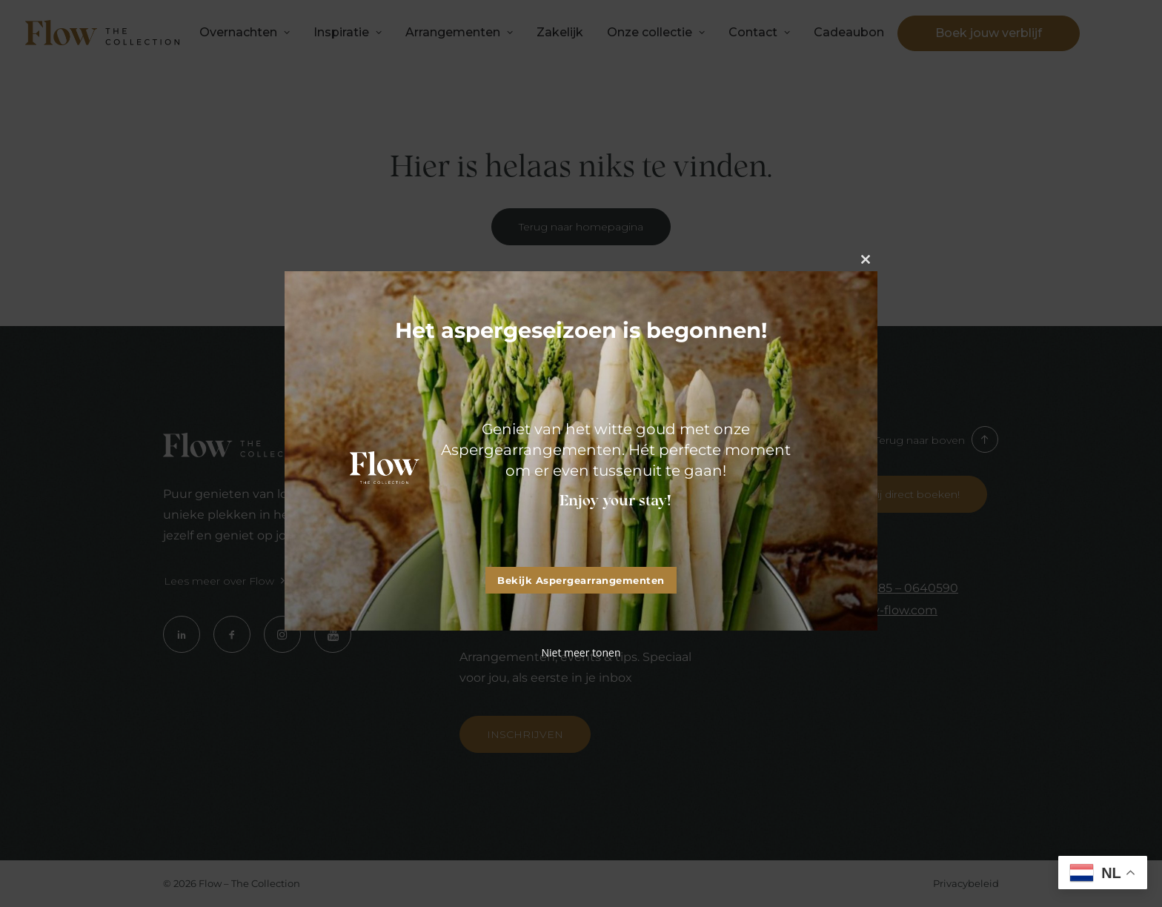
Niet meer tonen (580, 652)
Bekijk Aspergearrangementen (581, 580)
